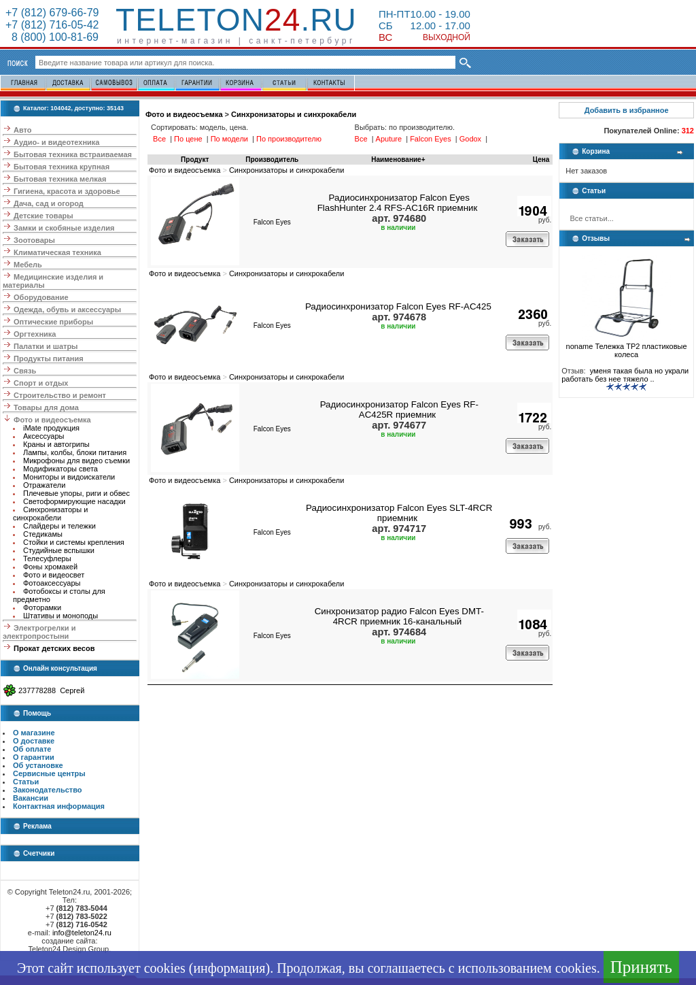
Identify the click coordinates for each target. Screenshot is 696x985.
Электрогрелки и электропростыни (39, 632)
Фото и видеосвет (53, 575)
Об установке (38, 765)
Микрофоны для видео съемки (76, 460)
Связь (25, 371)
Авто (23, 130)
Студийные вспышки (58, 550)
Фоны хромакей (50, 567)
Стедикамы (43, 534)
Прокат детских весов (54, 648)
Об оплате (32, 749)
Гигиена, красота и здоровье (67, 191)
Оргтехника (35, 334)
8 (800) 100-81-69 (52, 37)
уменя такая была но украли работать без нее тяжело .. (625, 375)
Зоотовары (34, 240)
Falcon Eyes (272, 222)
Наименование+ (398, 159)
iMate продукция (51, 428)
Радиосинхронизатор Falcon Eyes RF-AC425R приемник (399, 409)
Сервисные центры (49, 773)
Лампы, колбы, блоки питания (74, 452)
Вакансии (30, 798)
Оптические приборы (53, 322)
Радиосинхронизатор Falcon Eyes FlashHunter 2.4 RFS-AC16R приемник (397, 203)
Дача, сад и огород (49, 203)
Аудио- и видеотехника (56, 142)
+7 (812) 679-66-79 (52, 12)
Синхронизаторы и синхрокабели (50, 513)
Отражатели (44, 485)
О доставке (33, 741)
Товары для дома (46, 407)
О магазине (34, 733)
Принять (641, 967)
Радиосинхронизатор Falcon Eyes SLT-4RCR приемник (399, 513)
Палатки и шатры (45, 346)
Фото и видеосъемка (52, 420)
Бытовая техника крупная (61, 167)
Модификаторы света (60, 469)
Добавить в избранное (627, 110)
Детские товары (43, 216)
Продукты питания (49, 358)
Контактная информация (59, 806)
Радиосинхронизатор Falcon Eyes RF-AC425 (398, 306)
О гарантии (33, 757)
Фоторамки (42, 607)
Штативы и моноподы (60, 616)
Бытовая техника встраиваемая (73, 154)
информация (229, 968)
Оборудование (41, 297)
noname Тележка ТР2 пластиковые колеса (626, 346)
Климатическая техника (57, 252)
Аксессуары (43, 436)
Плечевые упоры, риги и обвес (76, 493)
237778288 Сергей (51, 690)
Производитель (271, 159)
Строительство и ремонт (60, 395)
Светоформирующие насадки (74, 501)
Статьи (26, 782)
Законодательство (47, 790)
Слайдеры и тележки (59, 526)
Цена (541, 159)
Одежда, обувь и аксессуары (67, 309)
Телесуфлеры (47, 558)
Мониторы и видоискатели (69, 477)
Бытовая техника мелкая (60, 179)
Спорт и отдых (41, 383)
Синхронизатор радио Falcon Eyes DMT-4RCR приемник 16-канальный (399, 616)
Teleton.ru (236, 19)
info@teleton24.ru (81, 933)
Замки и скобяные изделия (64, 228)
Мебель (28, 265)
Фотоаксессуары (51, 583)
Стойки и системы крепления (73, 542)
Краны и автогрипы (56, 444)
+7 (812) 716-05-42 (52, 25)
